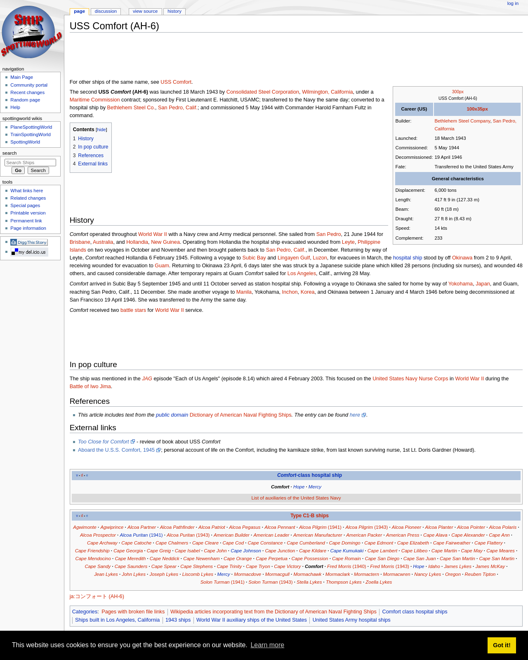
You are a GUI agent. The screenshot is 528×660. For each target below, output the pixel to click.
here (355, 415)
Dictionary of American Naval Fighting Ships (241, 415)
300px (458, 92)
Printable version (27, 212)
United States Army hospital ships (352, 620)
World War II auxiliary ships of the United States (251, 620)
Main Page (21, 77)
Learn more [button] (267, 644)
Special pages (25, 205)
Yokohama (460, 284)
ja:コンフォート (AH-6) (97, 596)
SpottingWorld (25, 141)
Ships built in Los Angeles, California (117, 620)
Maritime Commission (95, 100)
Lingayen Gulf (294, 258)
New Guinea (165, 242)
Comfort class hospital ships (415, 612)
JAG (147, 379)
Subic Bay (254, 258)
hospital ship (407, 258)
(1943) (366, 527)
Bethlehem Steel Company (462, 120)
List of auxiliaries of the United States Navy (296, 497)
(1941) (320, 527)
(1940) (346, 566)
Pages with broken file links (133, 612)
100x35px (477, 108)
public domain (172, 415)
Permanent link (26, 220)
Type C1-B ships (309, 516)
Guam (162, 266)
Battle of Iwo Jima (90, 386)
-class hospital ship (309, 475)
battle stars (133, 310)
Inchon (290, 292)
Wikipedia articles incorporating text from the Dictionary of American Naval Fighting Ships (273, 612)
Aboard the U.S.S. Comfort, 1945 (116, 450)
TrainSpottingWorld (30, 134)
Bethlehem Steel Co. (131, 108)
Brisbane (80, 242)
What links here (26, 190)
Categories (84, 612)
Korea (308, 292)
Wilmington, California (327, 92)
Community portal (28, 84)
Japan (483, 284)
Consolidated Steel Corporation (262, 92)
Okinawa (462, 258)
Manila (244, 292)
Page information (28, 228)
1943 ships (178, 620)
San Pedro (328, 234)
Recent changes (27, 92)
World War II (152, 234)
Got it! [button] (501, 645)
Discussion (106, 11)
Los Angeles (302, 273)
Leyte (348, 242)
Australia (103, 242)
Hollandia (137, 242)
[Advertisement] (220, 57)
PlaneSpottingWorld (31, 127)
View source (145, 11)
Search (9, 153)
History (174, 11)
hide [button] (101, 129)
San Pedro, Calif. (178, 108)
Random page (25, 99)
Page (79, 11)
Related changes (28, 198)
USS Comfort (175, 82)
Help (15, 107)
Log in (513, 3)
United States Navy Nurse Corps (410, 379)
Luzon (320, 258)
